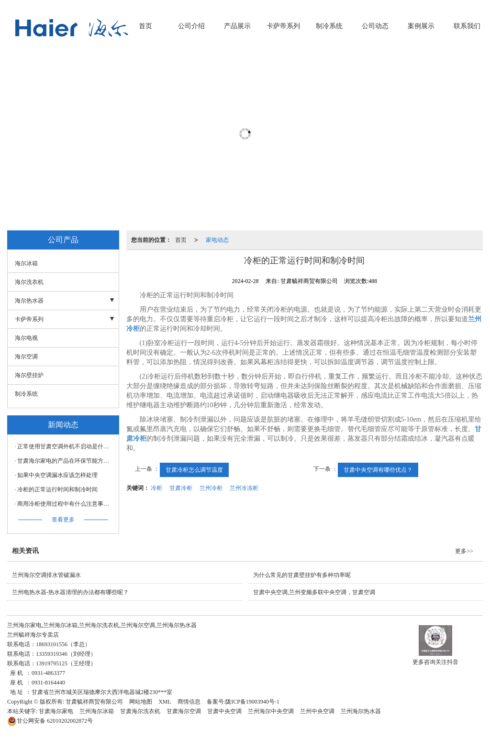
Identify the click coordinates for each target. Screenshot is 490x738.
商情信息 (189, 701)
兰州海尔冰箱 (96, 711)
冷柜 (156, 488)
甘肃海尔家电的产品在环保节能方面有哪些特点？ (65, 460)
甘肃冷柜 (180, 488)
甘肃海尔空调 (184, 711)
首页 (145, 26)
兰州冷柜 (211, 488)
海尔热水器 (29, 300)
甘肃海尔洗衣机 (140, 711)
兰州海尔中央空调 (271, 711)
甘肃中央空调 (224, 711)
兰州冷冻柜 (244, 488)
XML (164, 701)
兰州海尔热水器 (361, 711)
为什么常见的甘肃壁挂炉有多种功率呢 (302, 575)
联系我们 (467, 26)
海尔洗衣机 (29, 282)
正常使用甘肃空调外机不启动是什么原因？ (65, 446)
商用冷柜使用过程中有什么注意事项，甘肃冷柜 (65, 503)
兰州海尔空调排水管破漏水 (46, 575)
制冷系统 (329, 26)
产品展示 (237, 26)
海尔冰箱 (26, 263)
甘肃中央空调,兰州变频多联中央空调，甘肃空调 (314, 592)
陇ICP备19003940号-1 (252, 701)
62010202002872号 (50, 720)
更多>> (464, 551)
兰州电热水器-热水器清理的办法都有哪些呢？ (70, 592)
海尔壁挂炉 (29, 375)
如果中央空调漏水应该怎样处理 (57, 475)
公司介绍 (191, 26)
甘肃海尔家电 (56, 711)
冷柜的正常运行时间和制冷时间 (57, 489)
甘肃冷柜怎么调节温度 (194, 470)
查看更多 (63, 519)
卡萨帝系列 (283, 26)
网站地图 (140, 701)
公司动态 (375, 26)
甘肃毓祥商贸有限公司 (94, 701)
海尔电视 (26, 338)
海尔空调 (26, 356)
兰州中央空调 (317, 711)
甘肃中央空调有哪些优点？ (378, 470)
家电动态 (217, 240)
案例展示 (421, 26)
